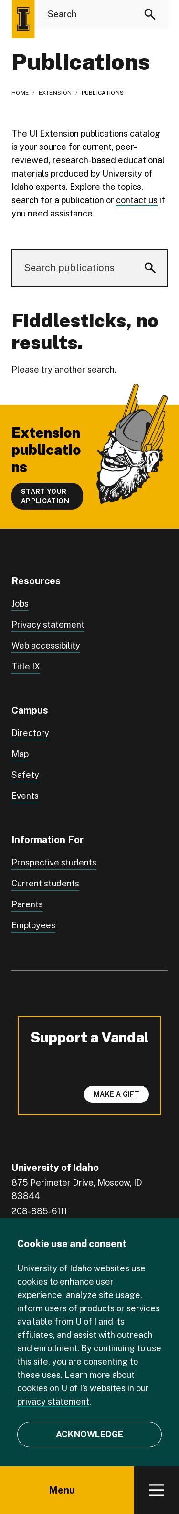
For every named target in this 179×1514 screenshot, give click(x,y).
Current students (45, 883)
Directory (30, 733)
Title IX (25, 666)
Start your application (45, 496)
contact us (137, 200)
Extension (55, 93)
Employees (33, 925)
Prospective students (53, 862)
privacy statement (53, 1401)
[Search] (150, 14)
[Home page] (22, 19)
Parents (27, 904)
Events (25, 796)
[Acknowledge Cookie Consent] (89, 1434)
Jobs (20, 604)
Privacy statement (47, 624)
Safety (25, 775)
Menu (67, 1490)
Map (20, 754)
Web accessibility (45, 645)
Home (20, 93)
